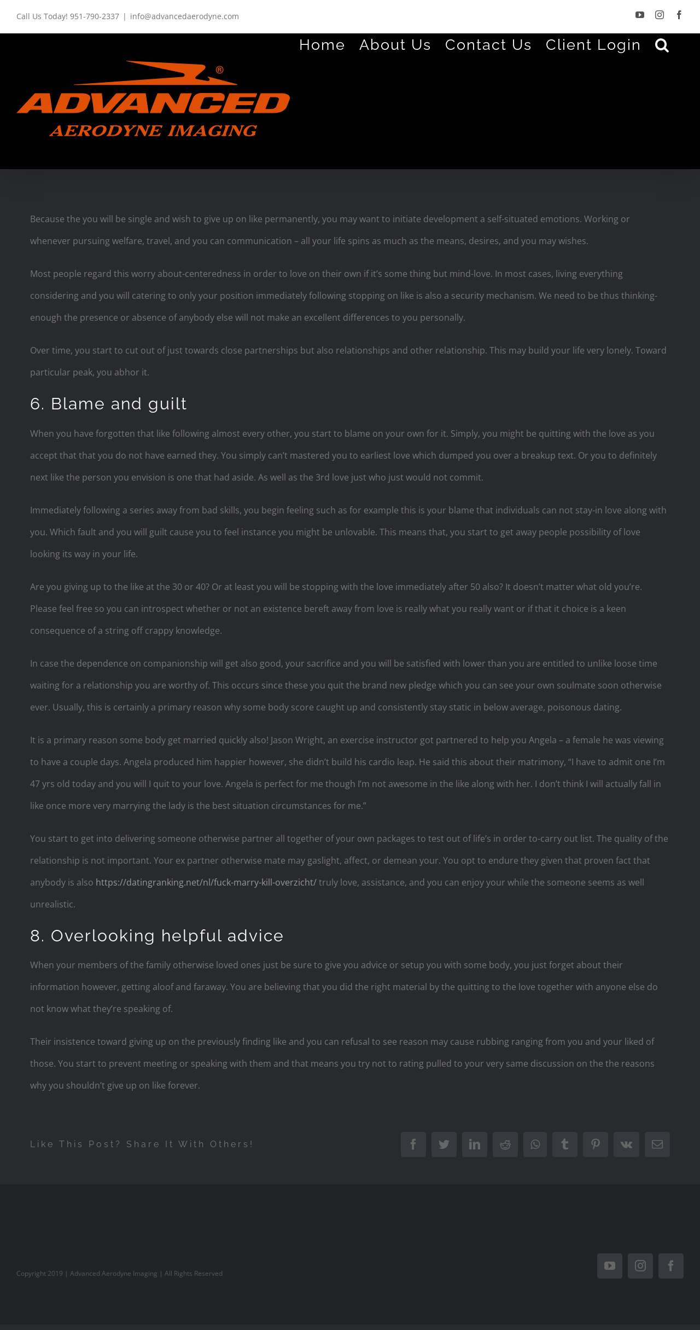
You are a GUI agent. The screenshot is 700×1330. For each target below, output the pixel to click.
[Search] (662, 44)
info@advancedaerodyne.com (184, 16)
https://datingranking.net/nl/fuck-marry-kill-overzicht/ (206, 882)
